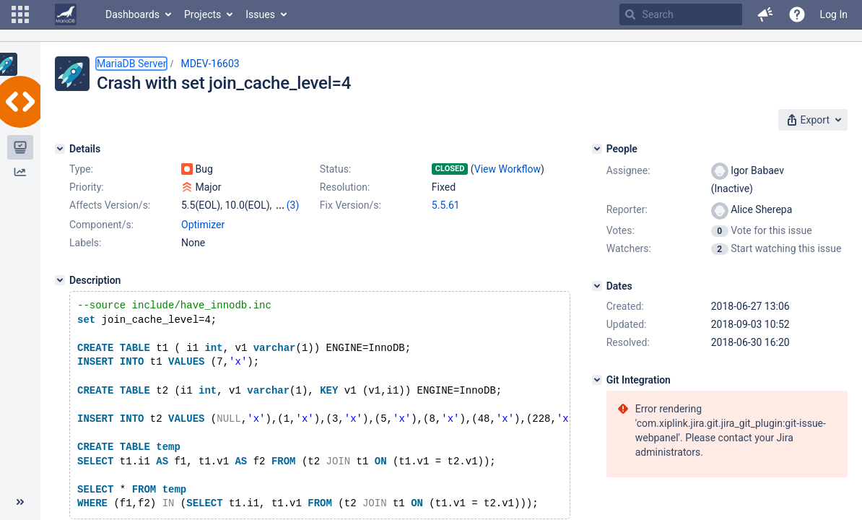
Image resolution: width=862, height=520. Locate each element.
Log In (834, 14)
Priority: (86, 187)
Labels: (85, 242)
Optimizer (203, 224)
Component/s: (101, 224)
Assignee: (628, 170)
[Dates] (597, 286)
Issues (260, 14)
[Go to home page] (66, 14)
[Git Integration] (597, 380)
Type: (81, 169)
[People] (597, 149)
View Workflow (507, 169)
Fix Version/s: (350, 205)
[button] (20, 14)
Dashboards (132, 14)
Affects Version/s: (109, 205)
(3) (293, 205)
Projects (202, 14)
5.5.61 (446, 205)
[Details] (60, 149)
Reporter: (627, 209)
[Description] (60, 280)
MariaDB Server (131, 63)
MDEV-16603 (209, 63)
